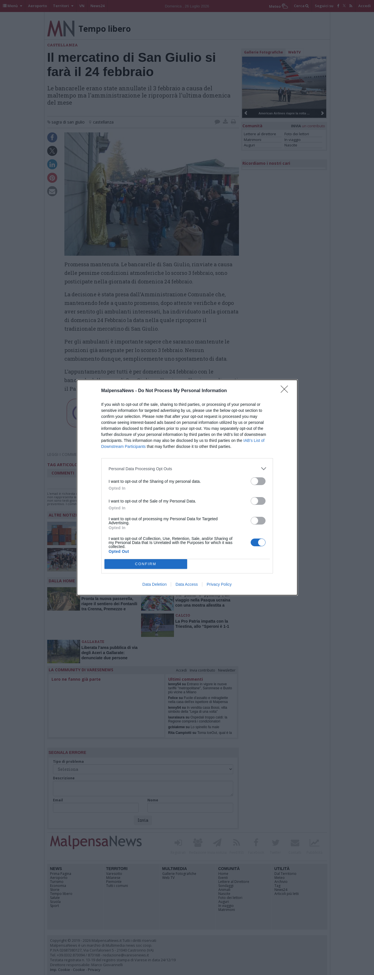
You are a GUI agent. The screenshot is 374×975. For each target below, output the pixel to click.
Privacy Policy (219, 584)
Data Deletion (155, 584)
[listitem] (187, 469)
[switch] (258, 481)
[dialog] (187, 487)
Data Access (186, 584)
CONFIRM (146, 564)
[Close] (286, 391)
